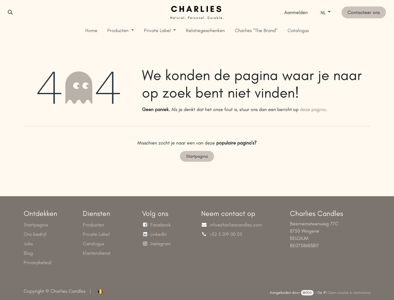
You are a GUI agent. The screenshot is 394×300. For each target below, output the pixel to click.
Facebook (160, 225)
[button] (10, 12)
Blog (28, 253)
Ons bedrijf (35, 234)
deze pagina (313, 109)
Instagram (160, 244)
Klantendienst (97, 253)
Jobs (28, 244)
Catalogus (93, 244)
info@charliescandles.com (236, 225)
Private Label (96, 234)
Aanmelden (296, 12)
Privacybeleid (37, 262)
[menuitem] (91, 30)
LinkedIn (158, 234)
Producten (93, 225)
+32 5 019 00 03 (226, 234)
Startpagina (197, 156)
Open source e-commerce (349, 292)
